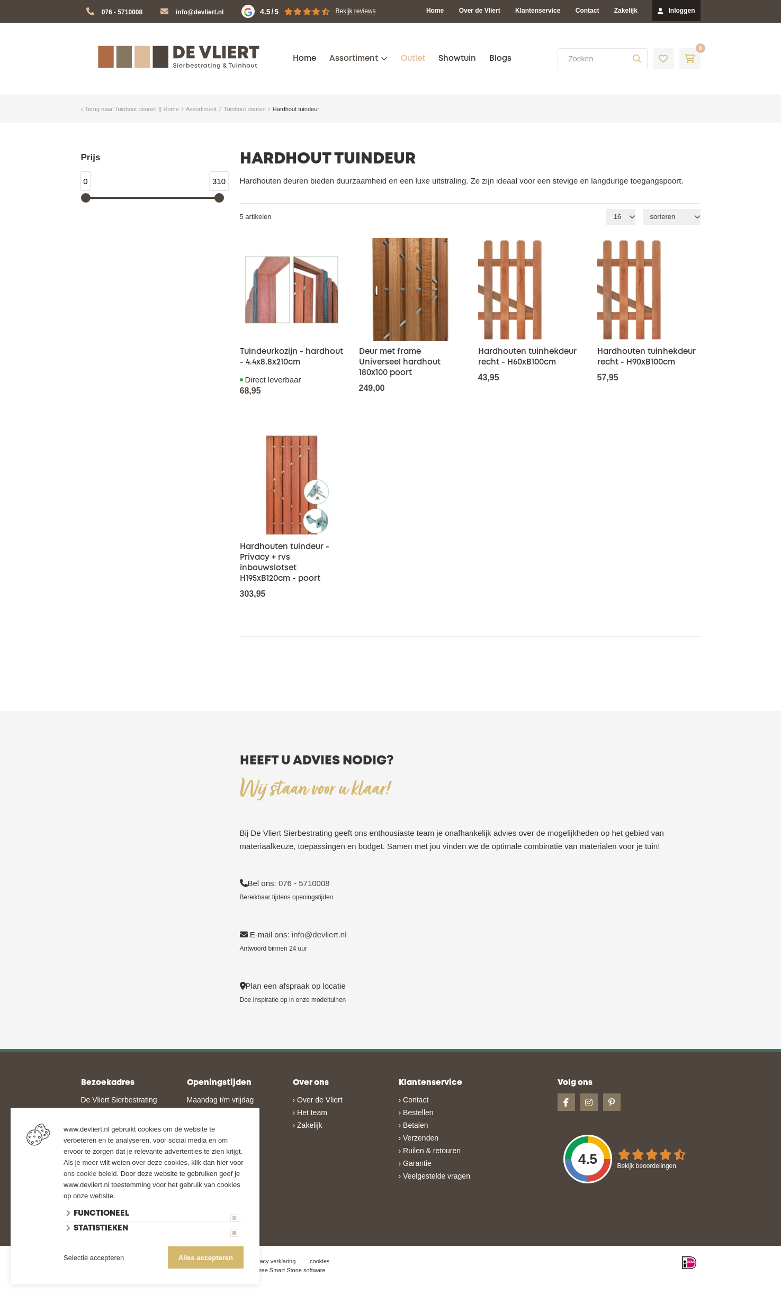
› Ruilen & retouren (430, 1150)
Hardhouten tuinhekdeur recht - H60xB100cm (527, 357)
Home (435, 10)
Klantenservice (537, 10)
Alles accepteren (205, 1258)
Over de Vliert (479, 10)
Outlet (413, 58)
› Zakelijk (307, 1125)
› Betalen (413, 1125)
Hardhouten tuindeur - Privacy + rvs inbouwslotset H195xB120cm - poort (284, 562)
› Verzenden (419, 1138)
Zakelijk (626, 10)
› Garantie (415, 1163)
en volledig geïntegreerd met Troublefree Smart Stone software (432, 1290)
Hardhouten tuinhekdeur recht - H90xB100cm (646, 357)
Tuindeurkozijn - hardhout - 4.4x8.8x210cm (291, 357)
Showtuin (457, 58)
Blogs (500, 58)
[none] (637, 58)
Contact (587, 10)
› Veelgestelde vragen (434, 1176)
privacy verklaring (273, 1261)
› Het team (310, 1112)
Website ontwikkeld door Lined (309, 1290)
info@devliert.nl (199, 12)
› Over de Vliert (318, 1100)
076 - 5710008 (122, 12)
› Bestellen (416, 1112)
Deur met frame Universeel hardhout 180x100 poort (400, 362)
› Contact (414, 1100)
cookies (319, 1261)
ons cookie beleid (90, 1174)
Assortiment (353, 58)
